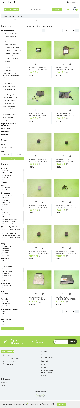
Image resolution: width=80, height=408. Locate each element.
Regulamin (44, 365)
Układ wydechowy (9, 100)
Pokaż (12, 328)
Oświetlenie (7, 78)
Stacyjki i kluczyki (10, 36)
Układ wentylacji (8, 109)
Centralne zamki (10, 39)
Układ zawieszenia (9, 89)
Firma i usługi (6, 134)
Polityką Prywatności (27, 403)
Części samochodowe (8, 30)
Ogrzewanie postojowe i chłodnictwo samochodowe (11, 74)
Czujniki (8, 42)
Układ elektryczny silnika (12, 44)
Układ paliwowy (8, 92)
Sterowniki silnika (10, 56)
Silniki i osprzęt (8, 117)
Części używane (8, 16)
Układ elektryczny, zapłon (11, 33)
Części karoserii (8, 70)
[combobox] (36, 30)
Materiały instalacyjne (12, 53)
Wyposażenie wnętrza (10, 114)
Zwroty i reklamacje (47, 370)
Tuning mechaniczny (9, 86)
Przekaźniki (8, 61)
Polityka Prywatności (47, 357)
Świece (7, 64)
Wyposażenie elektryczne (13, 50)
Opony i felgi (5, 128)
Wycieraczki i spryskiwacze (11, 112)
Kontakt (19, 16)
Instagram (4, 388)
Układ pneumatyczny (9, 106)
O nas (43, 355)
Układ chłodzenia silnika (10, 97)
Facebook (4, 382)
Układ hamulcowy (8, 83)
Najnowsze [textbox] (31, 30)
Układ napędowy (8, 81)
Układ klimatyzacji (9, 95)
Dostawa (43, 367)
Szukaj (13, 159)
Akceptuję (61, 404)
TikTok (3, 385)
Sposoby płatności (46, 373)
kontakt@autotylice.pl (13, 361)
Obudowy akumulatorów (12, 59)
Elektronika (5, 131)
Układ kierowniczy (9, 103)
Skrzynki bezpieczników (12, 47)
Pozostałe (7, 67)
